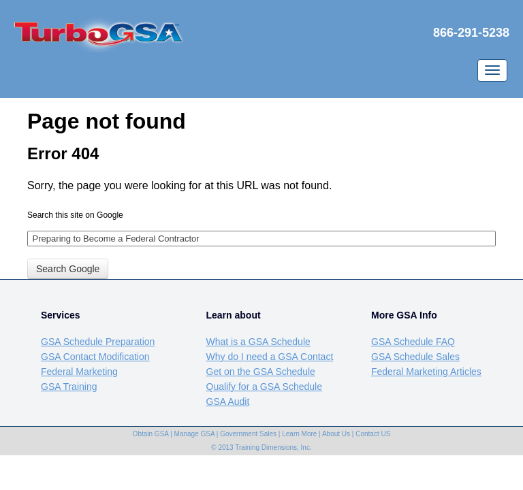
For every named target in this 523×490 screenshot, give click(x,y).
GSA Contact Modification (95, 356)
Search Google (67, 268)
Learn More (299, 434)
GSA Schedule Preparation (98, 341)
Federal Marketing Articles (426, 371)
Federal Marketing (79, 371)
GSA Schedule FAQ (413, 341)
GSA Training (69, 386)
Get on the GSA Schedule (260, 371)
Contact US (372, 434)
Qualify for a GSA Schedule (264, 386)
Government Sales (248, 434)
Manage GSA (194, 434)
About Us (336, 434)
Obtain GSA (151, 434)
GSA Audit (228, 401)
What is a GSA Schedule (258, 341)
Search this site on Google (75, 215)
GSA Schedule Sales (415, 356)
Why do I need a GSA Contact (270, 356)
